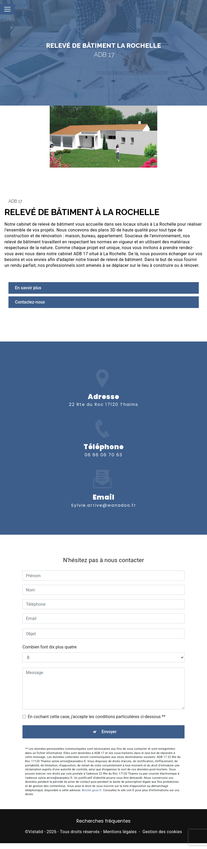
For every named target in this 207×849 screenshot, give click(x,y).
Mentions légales (119, 831)
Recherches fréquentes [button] (103, 821)
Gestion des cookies (162, 831)
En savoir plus (28, 287)
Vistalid (35, 831)
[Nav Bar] (7, 9)
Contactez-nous (30, 302)
